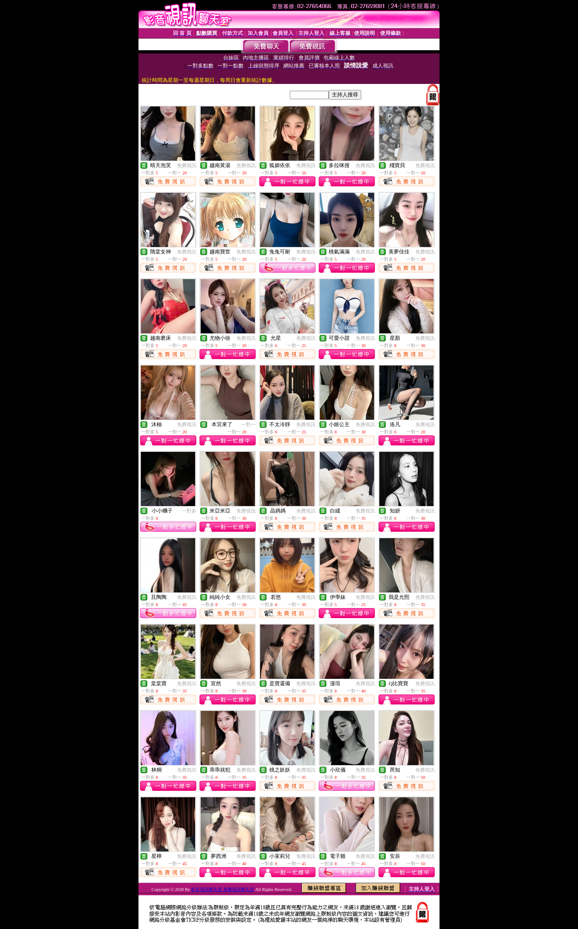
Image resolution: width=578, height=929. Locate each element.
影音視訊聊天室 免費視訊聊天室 (222, 889)
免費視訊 (186, 165)
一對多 (189, 511)
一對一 (248, 424)
